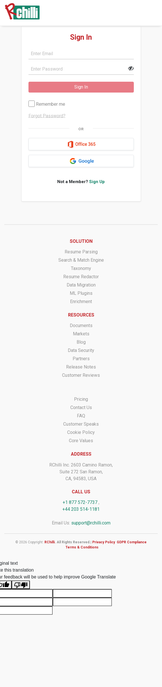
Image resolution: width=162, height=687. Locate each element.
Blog (81, 342)
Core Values (81, 440)
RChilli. (50, 542)
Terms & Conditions (82, 547)
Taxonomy (81, 268)
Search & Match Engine (81, 260)
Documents (81, 325)
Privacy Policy (103, 542)
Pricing (81, 399)
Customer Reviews (81, 375)
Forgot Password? (46, 115)
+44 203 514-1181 (81, 509)
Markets (81, 334)
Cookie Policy (81, 432)
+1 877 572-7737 (80, 502)
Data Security (81, 350)
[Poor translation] (21, 584)
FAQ (81, 415)
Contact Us (81, 407)
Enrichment (81, 301)
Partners (81, 358)
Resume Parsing (81, 252)
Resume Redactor (81, 276)
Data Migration (81, 285)
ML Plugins (81, 293)
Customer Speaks (81, 424)
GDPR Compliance (132, 542)
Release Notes (81, 367)
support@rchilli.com (90, 523)
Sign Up (97, 181)
